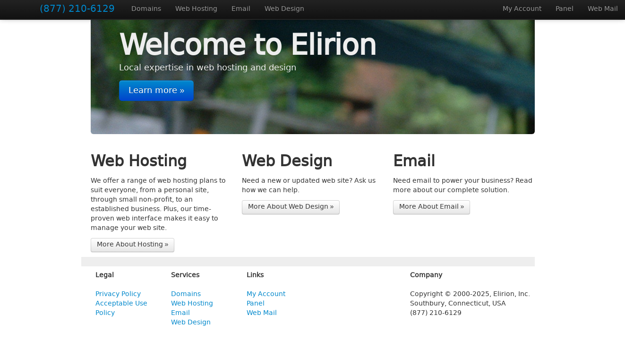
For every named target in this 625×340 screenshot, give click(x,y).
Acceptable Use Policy (121, 308)
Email (240, 9)
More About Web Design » (291, 207)
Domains (146, 9)
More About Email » (431, 207)
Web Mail (603, 9)
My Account (522, 9)
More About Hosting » (133, 244)
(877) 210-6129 (77, 9)
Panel (565, 9)
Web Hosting (196, 9)
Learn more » (156, 90)
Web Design (284, 9)
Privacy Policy (118, 294)
